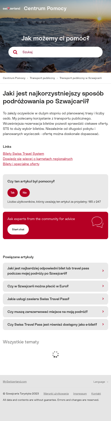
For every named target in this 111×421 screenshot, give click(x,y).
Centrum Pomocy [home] (45, 8)
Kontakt (96, 393)
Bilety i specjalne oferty (21, 164)
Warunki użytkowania (56, 393)
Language (99, 381)
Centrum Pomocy (14, 78)
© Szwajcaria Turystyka (21, 393)
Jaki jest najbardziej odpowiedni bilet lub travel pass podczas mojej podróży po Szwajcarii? (48, 270)
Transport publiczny (42, 78)
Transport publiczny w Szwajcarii (81, 78)
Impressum (80, 393)
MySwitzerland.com (15, 381)
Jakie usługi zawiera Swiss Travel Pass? (38, 299)
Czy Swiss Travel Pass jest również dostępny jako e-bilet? (52, 324)
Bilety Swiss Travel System (23, 154)
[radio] (12, 192)
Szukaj (28, 52)
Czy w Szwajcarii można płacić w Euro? (38, 286)
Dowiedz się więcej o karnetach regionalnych (38, 159)
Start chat (18, 229)
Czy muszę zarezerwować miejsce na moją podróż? (47, 312)
